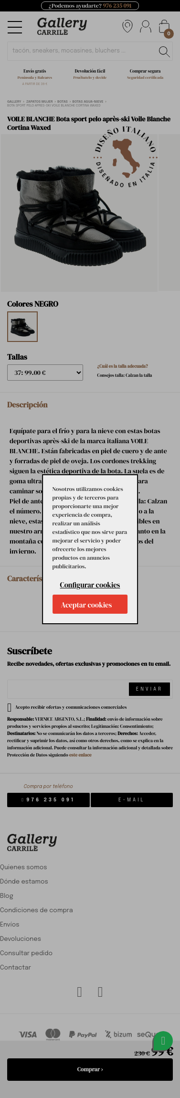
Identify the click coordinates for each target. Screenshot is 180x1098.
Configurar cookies (90, 585)
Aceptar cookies (86, 605)
